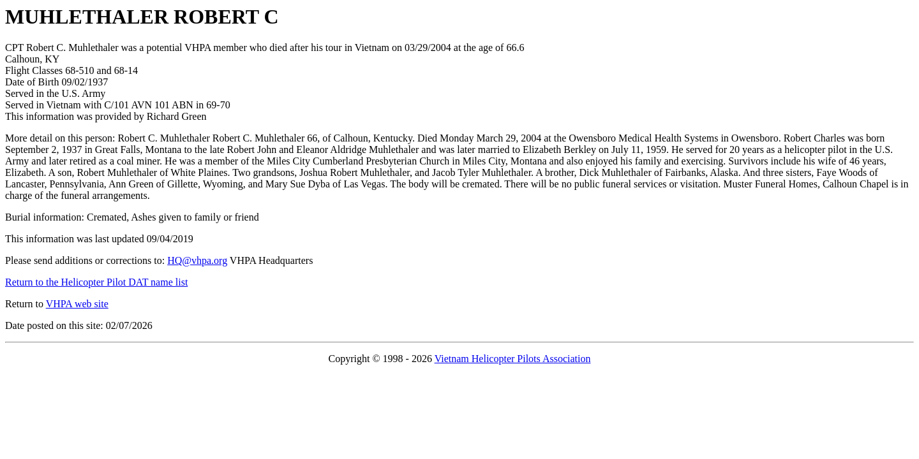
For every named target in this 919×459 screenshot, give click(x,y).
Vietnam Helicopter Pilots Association (513, 358)
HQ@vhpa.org (197, 260)
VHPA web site (77, 303)
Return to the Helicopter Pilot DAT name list (96, 282)
